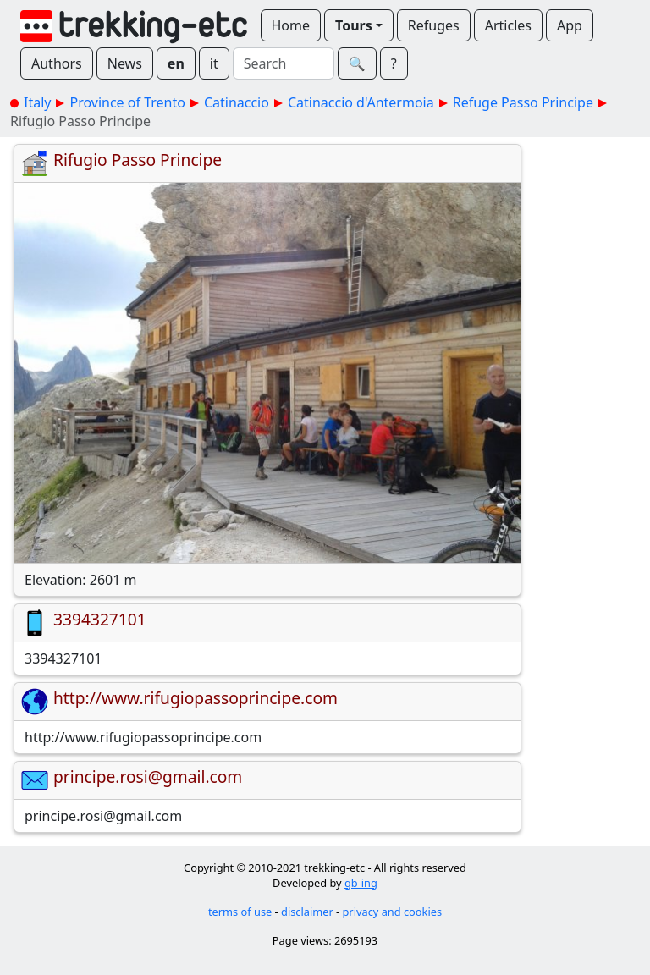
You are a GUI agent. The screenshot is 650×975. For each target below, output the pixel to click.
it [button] (214, 63)
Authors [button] (56, 63)
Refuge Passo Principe (523, 102)
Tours (353, 25)
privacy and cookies (393, 911)
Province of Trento (127, 102)
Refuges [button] (434, 25)
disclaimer (307, 911)
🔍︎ (357, 63)
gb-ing (360, 882)
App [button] (569, 25)
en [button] (176, 63)
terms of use (240, 911)
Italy (37, 102)
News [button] (124, 63)
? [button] (394, 63)
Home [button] (291, 25)
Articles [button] (508, 25)
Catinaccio (236, 102)
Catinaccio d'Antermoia (361, 102)
